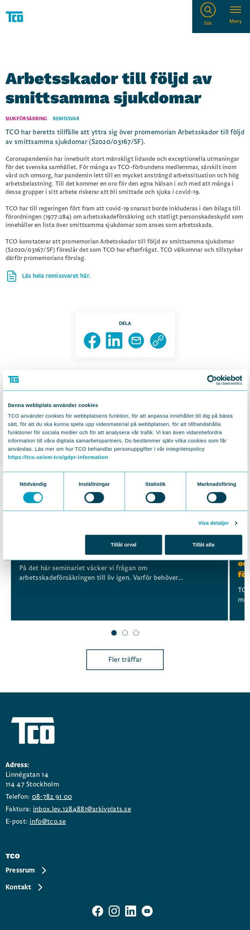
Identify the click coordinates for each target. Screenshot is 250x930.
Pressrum (26, 870)
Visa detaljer (213, 523)
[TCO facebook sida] (97, 911)
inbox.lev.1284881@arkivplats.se (82, 809)
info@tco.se (48, 821)
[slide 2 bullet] (125, 633)
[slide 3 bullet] (136, 633)
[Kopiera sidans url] (158, 340)
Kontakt (25, 887)
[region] (125, 577)
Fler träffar (125, 660)
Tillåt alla (204, 544)
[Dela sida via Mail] (136, 340)
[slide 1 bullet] (114, 633)
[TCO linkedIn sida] (130, 911)
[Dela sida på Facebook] (92, 340)
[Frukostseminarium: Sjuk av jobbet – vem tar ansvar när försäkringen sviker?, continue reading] (119, 568)
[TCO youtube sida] (147, 911)
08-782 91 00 (52, 797)
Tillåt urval (124, 544)
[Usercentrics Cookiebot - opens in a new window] (212, 380)
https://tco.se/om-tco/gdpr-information (58, 457)
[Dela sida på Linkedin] (114, 340)
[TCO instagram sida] (114, 911)
